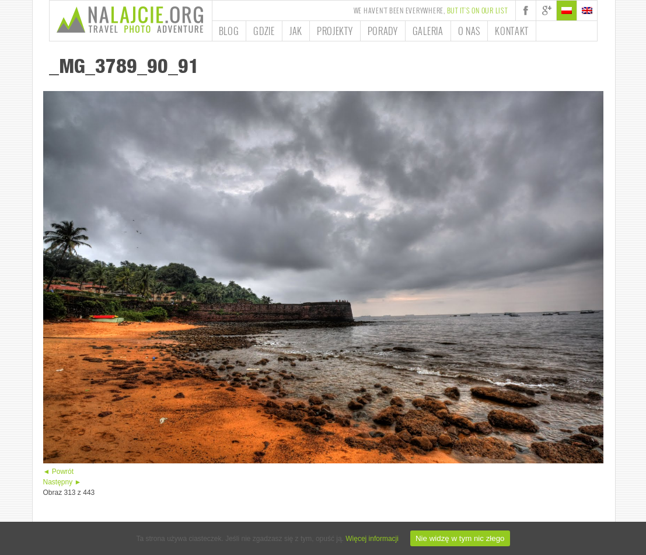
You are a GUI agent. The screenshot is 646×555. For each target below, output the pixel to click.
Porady (383, 31)
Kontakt (512, 31)
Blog (229, 31)
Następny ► (62, 482)
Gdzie (264, 31)
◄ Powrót (58, 471)
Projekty (335, 31)
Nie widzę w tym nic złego (460, 538)
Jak (295, 31)
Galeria (428, 31)
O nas (469, 31)
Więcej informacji (372, 539)
